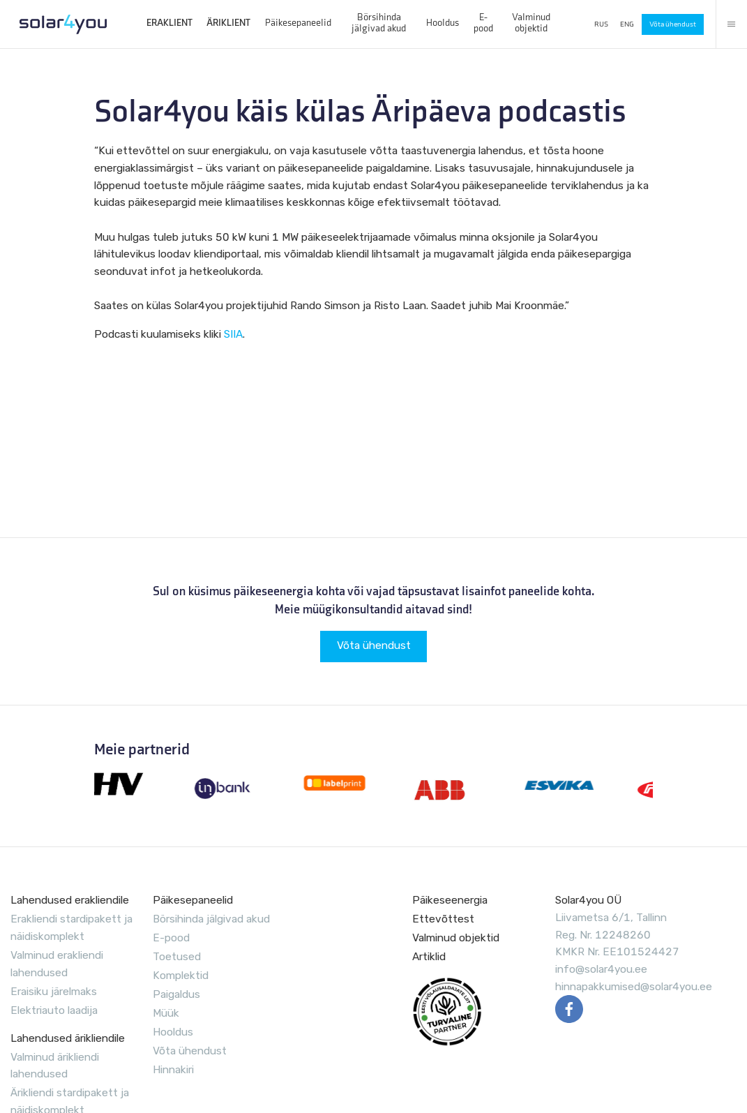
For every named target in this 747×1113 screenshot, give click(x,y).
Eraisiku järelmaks (53, 991)
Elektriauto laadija (54, 1010)
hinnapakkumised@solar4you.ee (633, 986)
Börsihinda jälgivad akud (379, 22)
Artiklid (429, 956)
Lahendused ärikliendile (67, 1038)
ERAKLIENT (169, 23)
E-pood (483, 22)
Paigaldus (176, 994)
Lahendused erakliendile (69, 900)
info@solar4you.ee (601, 969)
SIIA (233, 334)
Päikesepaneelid (298, 23)
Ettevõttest (443, 919)
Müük (166, 1013)
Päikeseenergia (450, 900)
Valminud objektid (531, 22)
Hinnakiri (173, 1069)
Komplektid (181, 975)
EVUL (447, 1012)
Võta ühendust (672, 24)
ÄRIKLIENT (228, 23)
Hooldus (442, 23)
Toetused (177, 956)
